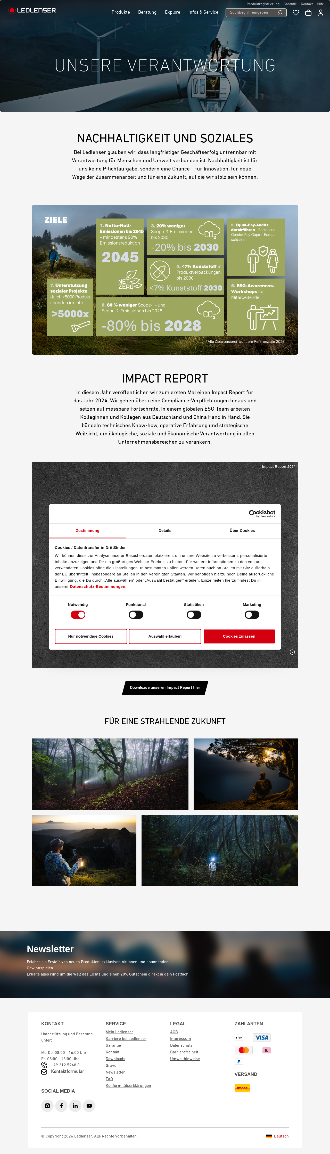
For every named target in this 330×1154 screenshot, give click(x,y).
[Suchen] (280, 12)
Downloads (115, 1059)
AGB (174, 1032)
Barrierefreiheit (184, 1052)
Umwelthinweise (185, 1059)
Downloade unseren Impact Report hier (165, 688)
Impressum (180, 1039)
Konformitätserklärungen (128, 1086)
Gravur (112, 1066)
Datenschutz (181, 1046)
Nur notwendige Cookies (91, 636)
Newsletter (115, 1072)
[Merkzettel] (296, 13)
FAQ (109, 1079)
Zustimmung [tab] (88, 530)
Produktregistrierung (263, 4)
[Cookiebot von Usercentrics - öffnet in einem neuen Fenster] (252, 514)
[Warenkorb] (308, 13)
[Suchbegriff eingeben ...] (250, 12)
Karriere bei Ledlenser (126, 1039)
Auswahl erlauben (165, 636)
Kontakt (307, 4)
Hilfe (320, 4)
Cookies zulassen (239, 636)
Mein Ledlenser (119, 1032)
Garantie (290, 4)
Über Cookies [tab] (242, 530)
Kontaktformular (67, 1071)
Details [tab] (165, 530)
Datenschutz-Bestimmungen (98, 586)
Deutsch (277, 1136)
